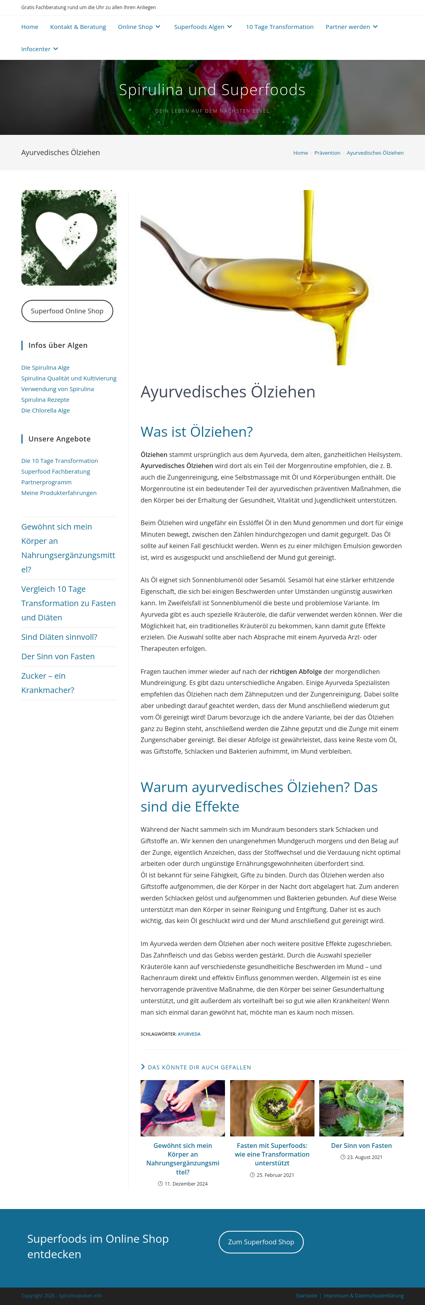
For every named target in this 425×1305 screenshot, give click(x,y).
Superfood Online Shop (67, 310)
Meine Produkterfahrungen (59, 493)
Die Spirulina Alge (45, 367)
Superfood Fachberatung (55, 471)
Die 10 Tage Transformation (59, 460)
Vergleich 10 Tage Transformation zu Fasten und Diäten (68, 603)
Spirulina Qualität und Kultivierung (68, 378)
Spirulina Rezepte (45, 399)
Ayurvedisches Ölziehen (375, 152)
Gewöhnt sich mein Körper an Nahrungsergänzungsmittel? (182, 1158)
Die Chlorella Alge (45, 410)
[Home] (300, 152)
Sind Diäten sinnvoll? (59, 636)
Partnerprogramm (46, 482)
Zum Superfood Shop (261, 1241)
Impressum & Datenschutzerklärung (364, 1295)
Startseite (306, 1295)
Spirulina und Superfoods (212, 89)
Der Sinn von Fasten (361, 1145)
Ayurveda (189, 1034)
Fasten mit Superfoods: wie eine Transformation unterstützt (272, 1154)
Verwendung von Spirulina (57, 389)
